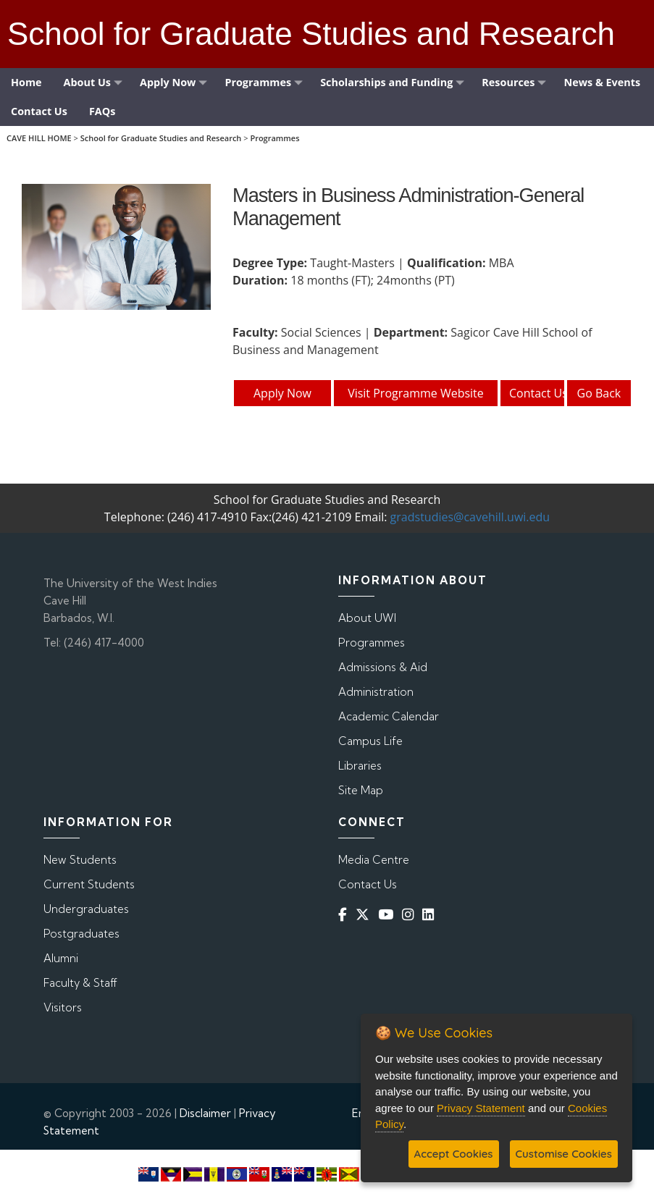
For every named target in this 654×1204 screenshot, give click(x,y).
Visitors (62, 1007)
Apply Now (282, 393)
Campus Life (370, 741)
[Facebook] (345, 915)
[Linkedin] (431, 915)
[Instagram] (410, 915)
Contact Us (537, 393)
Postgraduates (81, 933)
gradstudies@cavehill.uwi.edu (470, 517)
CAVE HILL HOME (39, 137)
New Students (80, 860)
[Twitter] (365, 915)
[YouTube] (388, 915)
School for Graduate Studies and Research (161, 137)
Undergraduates (86, 909)
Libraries (360, 766)
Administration (376, 692)
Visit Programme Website (416, 393)
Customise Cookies (564, 1154)
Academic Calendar (388, 716)
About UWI (367, 618)
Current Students (89, 884)
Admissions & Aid (382, 667)
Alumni (60, 958)
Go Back (599, 393)
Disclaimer (205, 1113)
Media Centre (373, 860)
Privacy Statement (481, 1108)
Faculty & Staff (80, 983)
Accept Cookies (453, 1154)
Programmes (274, 137)
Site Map (360, 790)
